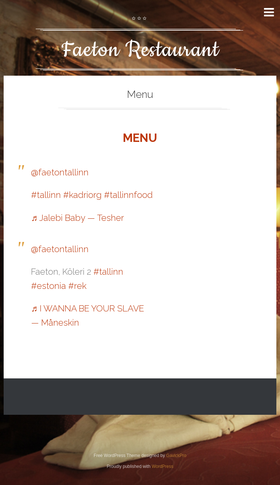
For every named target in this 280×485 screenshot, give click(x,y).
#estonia (48, 286)
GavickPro (176, 455)
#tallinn (46, 195)
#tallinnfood (128, 195)
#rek (77, 286)
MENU (140, 137)
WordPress (162, 466)
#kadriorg (82, 195)
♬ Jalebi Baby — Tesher (77, 217)
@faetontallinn (60, 172)
